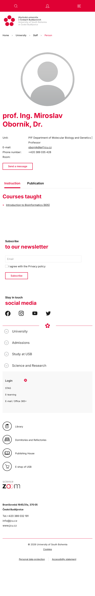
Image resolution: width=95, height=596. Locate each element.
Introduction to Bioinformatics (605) (28, 205)
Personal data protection (32, 559)
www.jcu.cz (10, 525)
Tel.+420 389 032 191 (16, 516)
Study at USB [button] (22, 354)
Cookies (47, 549)
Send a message (17, 166)
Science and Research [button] (29, 366)
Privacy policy (36, 266)
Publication (35, 183)
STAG (8, 388)
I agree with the (25, 266)
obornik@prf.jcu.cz (40, 147)
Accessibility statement (64, 559)
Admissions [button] (21, 343)
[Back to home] (47, 21)
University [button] (20, 331)
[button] (16, 6)
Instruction (12, 183)
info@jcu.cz (10, 520)
